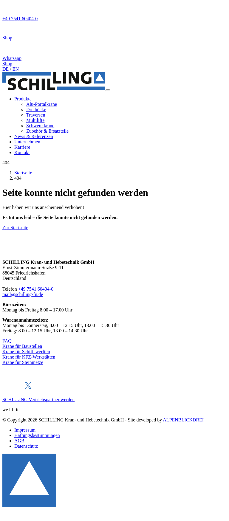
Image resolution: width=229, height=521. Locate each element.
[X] (28, 389)
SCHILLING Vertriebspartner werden (38, 399)
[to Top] (29, 505)
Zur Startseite (15, 227)
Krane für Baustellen (22, 346)
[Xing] (37, 389)
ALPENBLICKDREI (183, 419)
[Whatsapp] (114, 51)
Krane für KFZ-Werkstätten (28, 356)
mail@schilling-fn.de (22, 294)
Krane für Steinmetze (22, 362)
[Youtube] (69, 389)
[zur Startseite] (54, 88)
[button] (23, 98)
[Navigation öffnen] (108, 90)
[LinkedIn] (18, 389)
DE (5, 69)
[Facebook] (7, 389)
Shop (7, 63)
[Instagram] (46, 389)
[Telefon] (114, 11)
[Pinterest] (58, 389)
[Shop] (114, 31)
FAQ (7, 340)
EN (16, 69)
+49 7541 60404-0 (35, 288)
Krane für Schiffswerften (26, 351)
